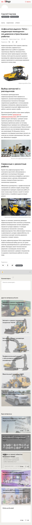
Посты (3, 23)
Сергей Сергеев (8, 14)
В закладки (19, 265)
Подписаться (5, 17)
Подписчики (10, 23)
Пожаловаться (14, 17)
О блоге (17, 23)
